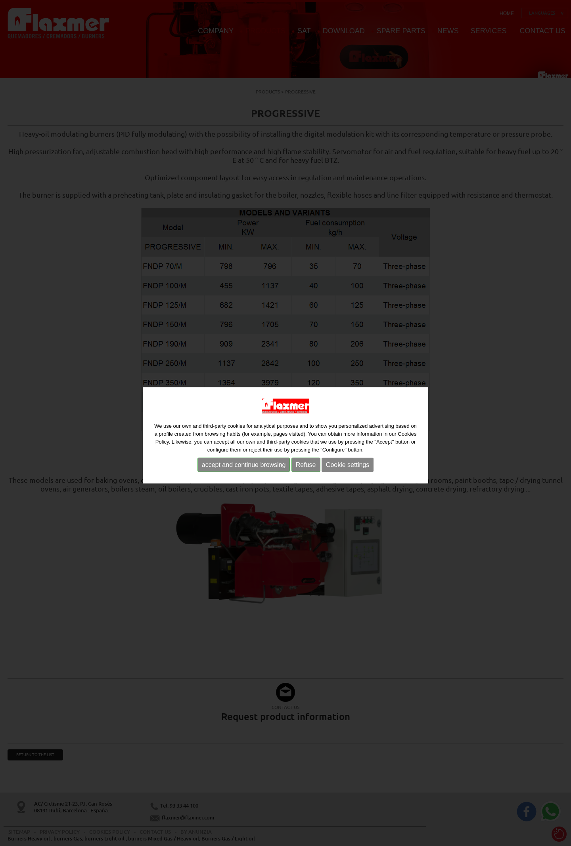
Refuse (306, 467)
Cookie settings (347, 467)
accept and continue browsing (244, 467)
